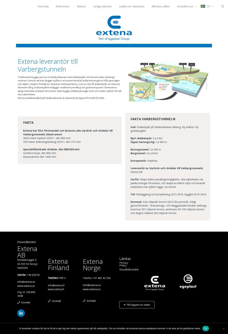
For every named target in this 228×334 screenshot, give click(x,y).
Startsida (43, 6)
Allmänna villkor (161, 6)
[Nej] (223, 328)
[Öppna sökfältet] (222, 6)
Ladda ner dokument (131, 6)
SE (212, 6)
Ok (205, 328)
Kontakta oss (189, 6)
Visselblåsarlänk (129, 269)
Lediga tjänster (102, 6)
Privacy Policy (123, 264)
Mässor (81, 6)
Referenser (63, 6)
